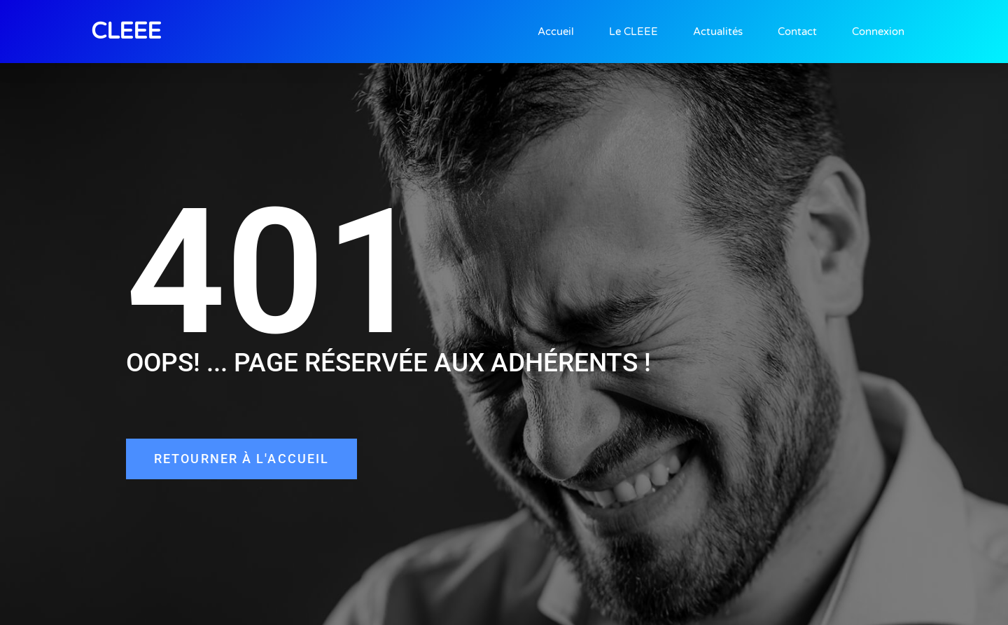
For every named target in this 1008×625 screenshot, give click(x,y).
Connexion (878, 31)
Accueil (556, 31)
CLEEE (126, 31)
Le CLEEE (633, 31)
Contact (797, 31)
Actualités (718, 31)
